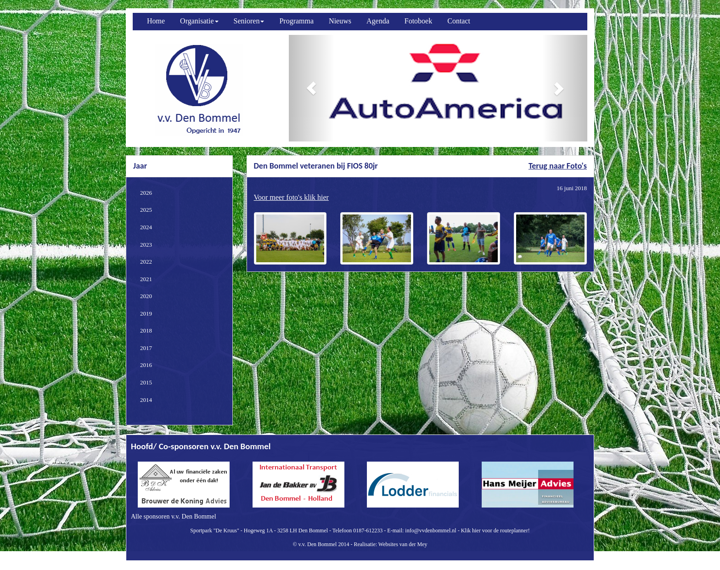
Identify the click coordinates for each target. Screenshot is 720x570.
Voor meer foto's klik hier (291, 197)
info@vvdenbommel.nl (430, 530)
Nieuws (340, 21)
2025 (146, 209)
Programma (296, 21)
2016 (146, 364)
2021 (146, 279)
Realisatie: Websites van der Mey (390, 544)
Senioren (249, 21)
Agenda (377, 21)
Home (156, 21)
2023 (146, 244)
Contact (458, 21)
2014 (146, 399)
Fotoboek (418, 21)
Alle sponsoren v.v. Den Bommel (173, 516)
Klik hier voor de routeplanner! (495, 530)
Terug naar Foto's (558, 166)
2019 (146, 313)
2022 (146, 261)
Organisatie (199, 21)
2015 (146, 382)
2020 (146, 296)
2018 (146, 330)
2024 (146, 227)
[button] (311, 88)
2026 (146, 192)
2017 (146, 347)
